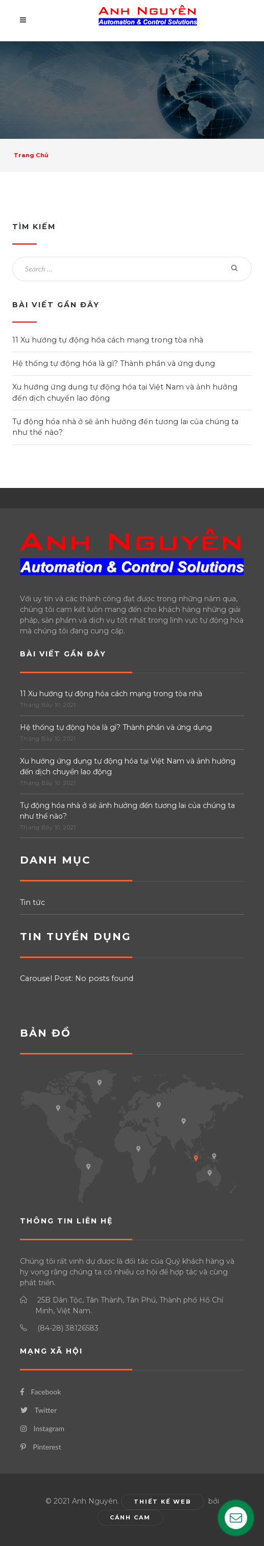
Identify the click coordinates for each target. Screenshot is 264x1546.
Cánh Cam (130, 1517)
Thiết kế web (162, 1501)
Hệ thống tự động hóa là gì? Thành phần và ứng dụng (113, 363)
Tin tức (32, 902)
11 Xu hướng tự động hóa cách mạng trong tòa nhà (107, 340)
